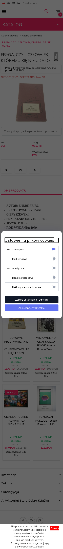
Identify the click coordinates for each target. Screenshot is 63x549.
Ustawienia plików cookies (29, 240)
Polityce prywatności (32, 546)
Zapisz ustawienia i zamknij (31, 299)
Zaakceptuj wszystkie (31, 308)
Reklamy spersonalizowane (26, 287)
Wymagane (18, 249)
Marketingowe (19, 259)
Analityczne (18, 268)
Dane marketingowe (22, 277)
